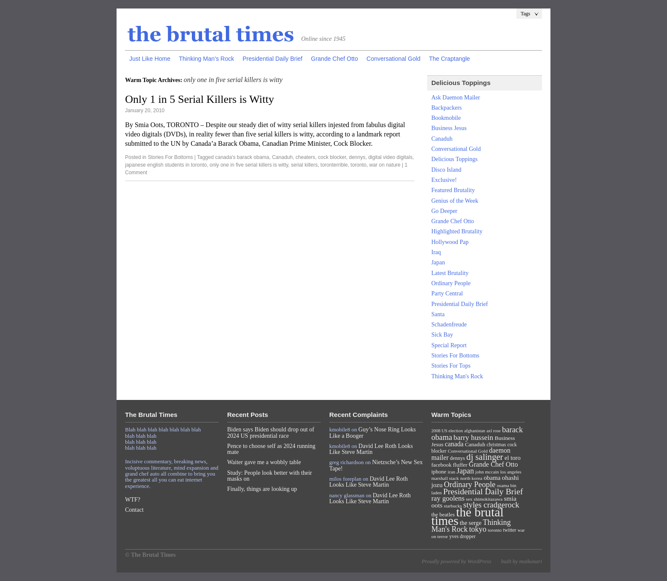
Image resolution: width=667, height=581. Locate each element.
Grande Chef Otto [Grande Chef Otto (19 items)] (493, 464)
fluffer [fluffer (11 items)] (460, 465)
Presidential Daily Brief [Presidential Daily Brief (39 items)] (483, 491)
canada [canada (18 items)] (454, 444)
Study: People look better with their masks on (269, 476)
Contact (134, 510)
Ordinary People (450, 283)
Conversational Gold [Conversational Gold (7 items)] (468, 450)
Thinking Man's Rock (457, 376)
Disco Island (446, 170)
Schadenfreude (449, 324)
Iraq (436, 252)
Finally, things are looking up (262, 489)
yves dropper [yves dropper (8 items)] (462, 536)
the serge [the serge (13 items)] (471, 522)
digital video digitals (390, 157)
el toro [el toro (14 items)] (513, 457)
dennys (357, 157)
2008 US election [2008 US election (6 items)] (447, 430)
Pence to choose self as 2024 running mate (271, 449)
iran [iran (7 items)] (452, 471)
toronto (358, 165)
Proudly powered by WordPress (456, 561)
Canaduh (282, 157)
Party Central (447, 293)
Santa (438, 314)
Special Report (449, 345)
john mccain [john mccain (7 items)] (487, 471)
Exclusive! (444, 180)
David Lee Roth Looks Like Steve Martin (371, 449)
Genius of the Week (454, 201)
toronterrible (334, 165)
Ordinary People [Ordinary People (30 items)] (470, 484)
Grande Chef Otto (334, 58)
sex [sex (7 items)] (469, 499)
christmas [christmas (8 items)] (496, 445)
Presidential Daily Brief (272, 58)
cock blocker (332, 157)
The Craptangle (449, 58)
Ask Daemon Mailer (455, 97)
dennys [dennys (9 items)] (457, 458)
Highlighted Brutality (456, 231)
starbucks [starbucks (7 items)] (453, 505)
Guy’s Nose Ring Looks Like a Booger (372, 432)
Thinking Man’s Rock (206, 58)
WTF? (132, 499)
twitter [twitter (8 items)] (509, 530)
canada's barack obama (242, 157)
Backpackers (446, 108)
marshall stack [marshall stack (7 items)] (445, 478)
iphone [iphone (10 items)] (438, 471)
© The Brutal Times (150, 555)
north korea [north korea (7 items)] (471, 478)
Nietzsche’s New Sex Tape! (376, 465)
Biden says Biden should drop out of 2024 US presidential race (270, 432)
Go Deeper (444, 211)
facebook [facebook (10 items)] (441, 465)
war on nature (384, 165)
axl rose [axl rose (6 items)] (494, 430)
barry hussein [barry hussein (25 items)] (473, 437)
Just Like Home (149, 58)
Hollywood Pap (450, 242)
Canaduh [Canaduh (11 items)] (475, 444)
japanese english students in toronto (166, 165)
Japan (438, 262)
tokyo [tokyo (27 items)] (478, 529)
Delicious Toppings (454, 159)
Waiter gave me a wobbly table (264, 462)
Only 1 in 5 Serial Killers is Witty (199, 99)
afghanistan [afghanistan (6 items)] (474, 430)
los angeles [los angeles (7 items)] (511, 471)
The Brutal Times (211, 34)
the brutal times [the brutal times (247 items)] (467, 516)
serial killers (304, 165)
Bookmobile (446, 118)
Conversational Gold (394, 58)
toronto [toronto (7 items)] (495, 530)
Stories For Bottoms (170, 157)
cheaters (305, 157)
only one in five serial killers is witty (249, 165)
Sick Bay (442, 335)
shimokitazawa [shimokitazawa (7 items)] (488, 499)
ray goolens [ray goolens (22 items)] (448, 498)
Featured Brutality (453, 190)
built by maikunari (521, 561)
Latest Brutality (449, 273)
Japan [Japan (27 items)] (465, 471)
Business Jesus (449, 128)
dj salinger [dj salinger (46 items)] (484, 457)
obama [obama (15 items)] (492, 477)
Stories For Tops (450, 366)
